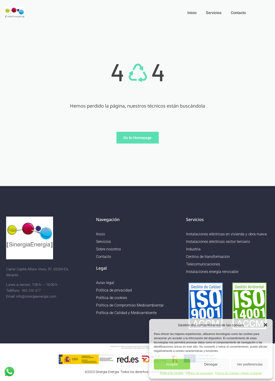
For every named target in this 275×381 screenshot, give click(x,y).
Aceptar (172, 364)
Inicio (192, 13)
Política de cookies (172, 373)
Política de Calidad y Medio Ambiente (238, 373)
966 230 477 (31, 290)
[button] (265, 325)
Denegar (211, 364)
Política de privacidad (199, 373)
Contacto (238, 13)
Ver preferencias (250, 364)
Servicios (213, 13)
